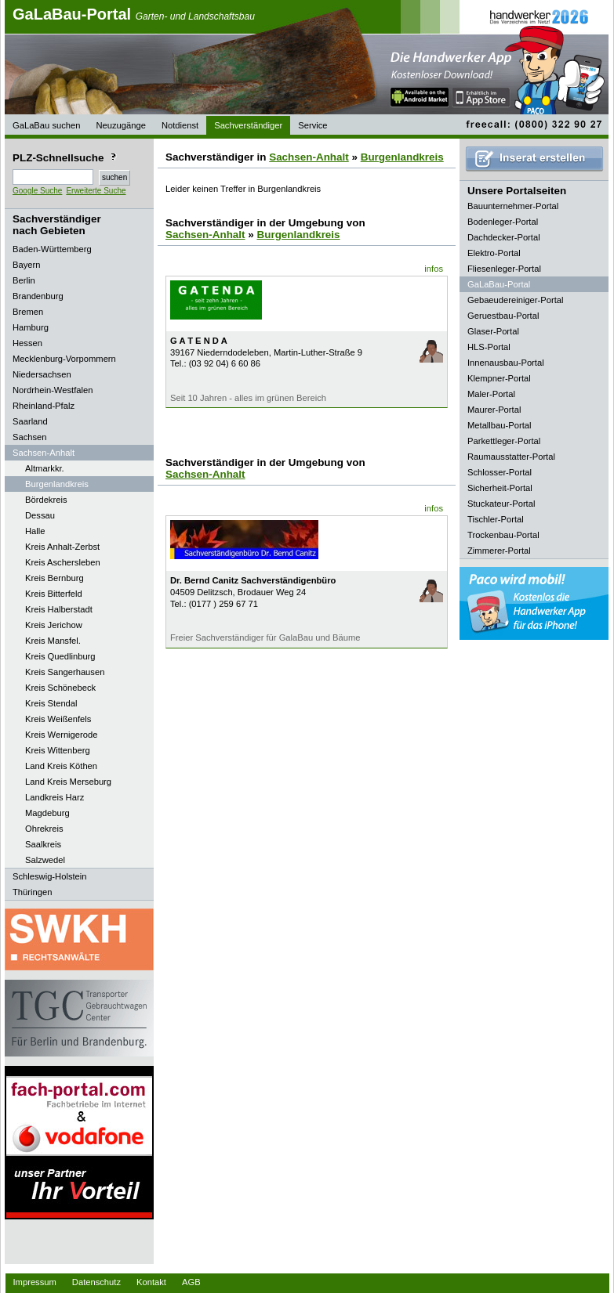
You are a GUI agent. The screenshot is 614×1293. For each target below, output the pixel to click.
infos (433, 268)
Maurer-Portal (494, 409)
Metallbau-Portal (499, 425)
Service (312, 125)
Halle (35, 531)
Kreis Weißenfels (58, 719)
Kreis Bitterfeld (53, 593)
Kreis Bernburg (54, 578)
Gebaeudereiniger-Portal (515, 300)
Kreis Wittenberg (57, 750)
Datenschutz (96, 1282)
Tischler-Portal (495, 519)
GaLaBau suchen (46, 125)
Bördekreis (46, 499)
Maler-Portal (491, 394)
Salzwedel (45, 860)
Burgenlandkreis (57, 484)
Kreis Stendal (51, 703)
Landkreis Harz (54, 797)
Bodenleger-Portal (502, 221)
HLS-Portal (488, 347)
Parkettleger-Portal (503, 441)
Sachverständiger (248, 125)
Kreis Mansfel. (53, 640)
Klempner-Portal (499, 378)
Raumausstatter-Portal (511, 456)
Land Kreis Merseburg (68, 781)
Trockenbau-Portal (503, 535)
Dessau (40, 515)
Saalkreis (43, 844)
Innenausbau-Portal (505, 362)
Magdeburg (47, 813)
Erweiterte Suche (95, 190)
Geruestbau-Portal (503, 315)
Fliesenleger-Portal (504, 268)
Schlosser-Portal (499, 472)
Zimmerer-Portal (499, 550)
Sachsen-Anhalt (309, 157)
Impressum (34, 1282)
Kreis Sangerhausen (64, 672)
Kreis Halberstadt (59, 609)
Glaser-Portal (493, 331)
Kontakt (151, 1282)
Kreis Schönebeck (60, 687)
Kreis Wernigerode (61, 734)
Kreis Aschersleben (62, 562)
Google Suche (37, 190)
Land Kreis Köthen (61, 766)
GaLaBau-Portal (134, 14)
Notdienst (180, 125)
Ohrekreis (44, 828)
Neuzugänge (120, 125)
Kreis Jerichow (53, 625)
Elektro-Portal (494, 253)
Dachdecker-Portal (503, 237)
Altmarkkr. (44, 468)
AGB (191, 1282)
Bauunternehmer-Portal (512, 206)
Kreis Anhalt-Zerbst (62, 546)
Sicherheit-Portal (499, 488)
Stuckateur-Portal (501, 503)
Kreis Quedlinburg (60, 656)
